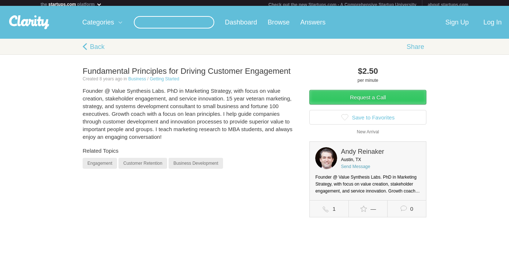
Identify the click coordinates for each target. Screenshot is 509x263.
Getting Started (164, 81)
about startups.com (448, 4)
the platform (71, 4)
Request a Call (368, 100)
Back (97, 49)
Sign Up (457, 25)
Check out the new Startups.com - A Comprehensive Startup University (342, 4)
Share (415, 49)
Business (137, 81)
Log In (492, 25)
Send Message (355, 169)
